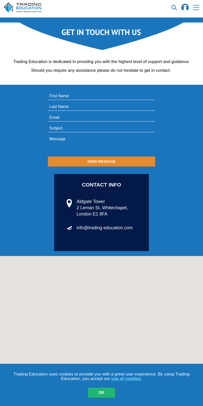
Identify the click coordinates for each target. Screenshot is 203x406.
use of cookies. (126, 378)
